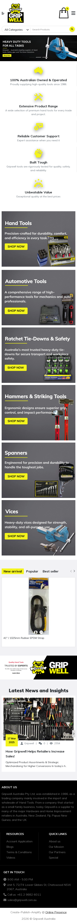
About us (54, 841)
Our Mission (56, 846)
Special (53, 857)
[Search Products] (50, 29)
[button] (3, 13)
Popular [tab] (32, 571)
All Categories (14, 29)
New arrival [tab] (13, 571)
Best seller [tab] (51, 571)
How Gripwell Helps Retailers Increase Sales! (35, 753)
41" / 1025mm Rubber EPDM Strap (23, 638)
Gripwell (29, 743)
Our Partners (57, 852)
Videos (10, 857)
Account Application (19, 841)
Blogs (10, 846)
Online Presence (56, 912)
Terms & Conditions (19, 852)
